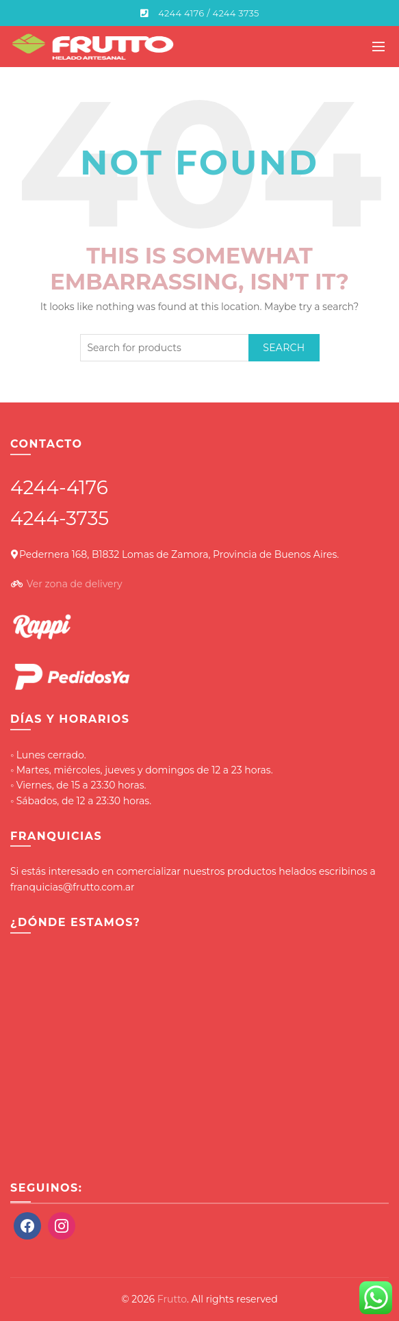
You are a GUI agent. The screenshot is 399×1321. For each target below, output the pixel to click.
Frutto (172, 1299)
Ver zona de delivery (75, 584)
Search (284, 348)
